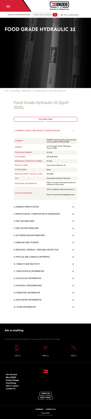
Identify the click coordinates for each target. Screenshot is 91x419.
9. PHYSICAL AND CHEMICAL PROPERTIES (45, 257)
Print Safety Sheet (45, 119)
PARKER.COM (45, 394)
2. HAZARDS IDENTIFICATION (45, 207)
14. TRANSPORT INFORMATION (45, 292)
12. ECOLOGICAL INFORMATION (45, 278)
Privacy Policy (45, 413)
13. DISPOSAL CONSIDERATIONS (45, 285)
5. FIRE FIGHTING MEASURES (45, 228)
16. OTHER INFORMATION (45, 307)
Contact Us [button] (11, 389)
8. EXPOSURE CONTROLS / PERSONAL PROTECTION (45, 250)
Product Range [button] (12, 380)
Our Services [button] (11, 375)
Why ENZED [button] (11, 378)
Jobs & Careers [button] (12, 386)
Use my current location (70, 15)
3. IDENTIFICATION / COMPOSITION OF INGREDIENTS (45, 214)
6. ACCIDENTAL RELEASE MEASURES (45, 235)
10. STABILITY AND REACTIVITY (45, 264)
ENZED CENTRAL (45, 398)
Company (39, 409)
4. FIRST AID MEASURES (45, 221)
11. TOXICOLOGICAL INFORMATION (45, 271)
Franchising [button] (11, 383)
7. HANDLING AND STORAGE (45, 242)
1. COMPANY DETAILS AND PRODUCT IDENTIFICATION (45, 130)
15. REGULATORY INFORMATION (45, 300)
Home (7, 91)
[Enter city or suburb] (42, 14)
